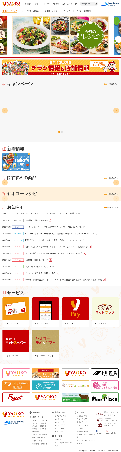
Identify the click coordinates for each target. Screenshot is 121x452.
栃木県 (34, 426)
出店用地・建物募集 (39, 444)
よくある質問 (82, 416)
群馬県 (42, 423)
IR (75, 4)
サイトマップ (82, 419)
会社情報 (28, 4)
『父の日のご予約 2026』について (40, 267)
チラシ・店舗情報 (83, 11)
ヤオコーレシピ (51, 11)
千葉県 (34, 429)
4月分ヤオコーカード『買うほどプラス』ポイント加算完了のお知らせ (55, 227)
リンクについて (83, 425)
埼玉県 (34, 423)
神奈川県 (35, 431)
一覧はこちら (111, 84)
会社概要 (58, 439)
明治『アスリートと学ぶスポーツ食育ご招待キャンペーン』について (54, 240)
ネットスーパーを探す (40, 434)
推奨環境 (80, 428)
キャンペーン (60, 431)
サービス (66, 11)
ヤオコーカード (60, 419)
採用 (36, 4)
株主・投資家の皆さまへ (64, 443)
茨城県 (42, 426)
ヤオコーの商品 (32, 11)
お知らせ (36, 412)
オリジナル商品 (60, 416)
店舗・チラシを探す (39, 420)
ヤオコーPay (59, 428)
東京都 (42, 429)
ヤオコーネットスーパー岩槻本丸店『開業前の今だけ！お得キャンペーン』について (61, 234)
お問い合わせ (66, 4)
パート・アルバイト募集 (50, 4)
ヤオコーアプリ (60, 425)
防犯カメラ (81, 443)
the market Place (38, 437)
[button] (59, 132)
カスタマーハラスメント (86, 440)
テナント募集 (37, 441)
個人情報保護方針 (83, 431)
